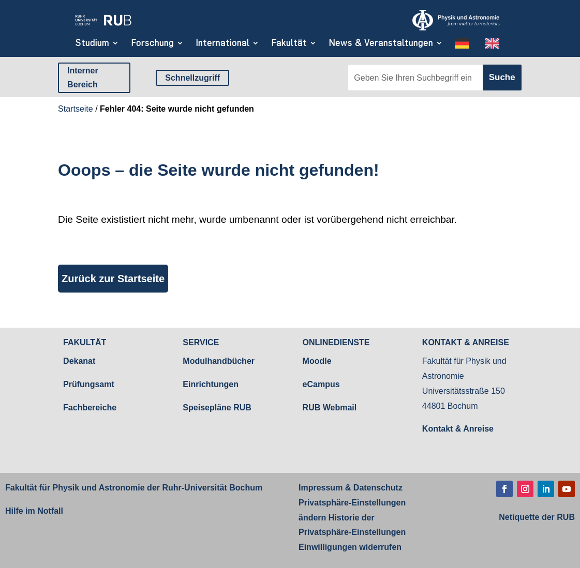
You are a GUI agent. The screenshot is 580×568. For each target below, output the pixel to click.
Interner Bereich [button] (82, 77)
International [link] (222, 43)
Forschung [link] (152, 43)
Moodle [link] (317, 361)
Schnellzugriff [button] (192, 77)
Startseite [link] (75, 108)
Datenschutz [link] (377, 487)
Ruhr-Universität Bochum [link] (212, 487)
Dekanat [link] (79, 361)
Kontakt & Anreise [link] (458, 428)
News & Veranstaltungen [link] (381, 43)
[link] (103, 27)
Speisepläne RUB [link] (217, 407)
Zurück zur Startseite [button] (113, 278)
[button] (504, 489)
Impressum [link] (321, 487)
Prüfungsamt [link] (88, 384)
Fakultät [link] (289, 43)
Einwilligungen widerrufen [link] (350, 547)
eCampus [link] (321, 384)
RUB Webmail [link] (330, 407)
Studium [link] (92, 43)
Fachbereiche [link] (89, 407)
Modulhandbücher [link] (219, 361)
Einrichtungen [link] (211, 384)
